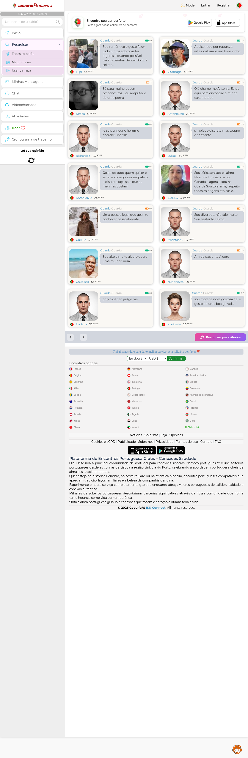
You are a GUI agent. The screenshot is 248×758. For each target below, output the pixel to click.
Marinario (174, 457)
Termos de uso (187, 690)
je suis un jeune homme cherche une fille (121, 133)
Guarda (105, 40)
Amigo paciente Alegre (211, 290)
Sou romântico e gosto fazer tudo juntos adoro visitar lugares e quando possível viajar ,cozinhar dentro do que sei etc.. (125, 56)
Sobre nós (145, 690)
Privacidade (164, 690)
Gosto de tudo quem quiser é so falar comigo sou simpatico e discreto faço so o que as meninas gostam (125, 213)
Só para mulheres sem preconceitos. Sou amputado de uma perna (124, 93)
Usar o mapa (18, 70)
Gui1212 (81, 273)
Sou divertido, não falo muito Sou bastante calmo (216, 250)
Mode (188, 5)
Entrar (205, 5)
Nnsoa (80, 113)
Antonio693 (84, 231)
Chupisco (82, 315)
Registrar (224, 5)
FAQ (218, 690)
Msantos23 (175, 273)
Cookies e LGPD (103, 690)
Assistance (237, 749)
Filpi (79, 72)
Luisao (172, 155)
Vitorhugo (175, 72)
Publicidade (127, 690)
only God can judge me (120, 432)
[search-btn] (58, 22)
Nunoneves (176, 315)
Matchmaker (18, 62)
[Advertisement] (156, 22)
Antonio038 (176, 113)
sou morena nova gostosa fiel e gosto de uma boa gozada (217, 434)
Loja (164, 683)
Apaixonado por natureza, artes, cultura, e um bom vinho (217, 49)
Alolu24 (173, 231)
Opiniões (176, 683)
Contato (206, 690)
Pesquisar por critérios (220, 470)
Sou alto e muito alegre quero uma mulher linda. (125, 292)
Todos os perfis (20, 54)
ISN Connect (156, 756)
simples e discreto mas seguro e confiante (217, 133)
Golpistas (151, 683)
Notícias (136, 683)
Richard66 (83, 155)
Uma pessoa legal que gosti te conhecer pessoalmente (125, 250)
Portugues (32, 5)
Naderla (81, 457)
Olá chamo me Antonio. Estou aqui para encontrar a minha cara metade (216, 93)
